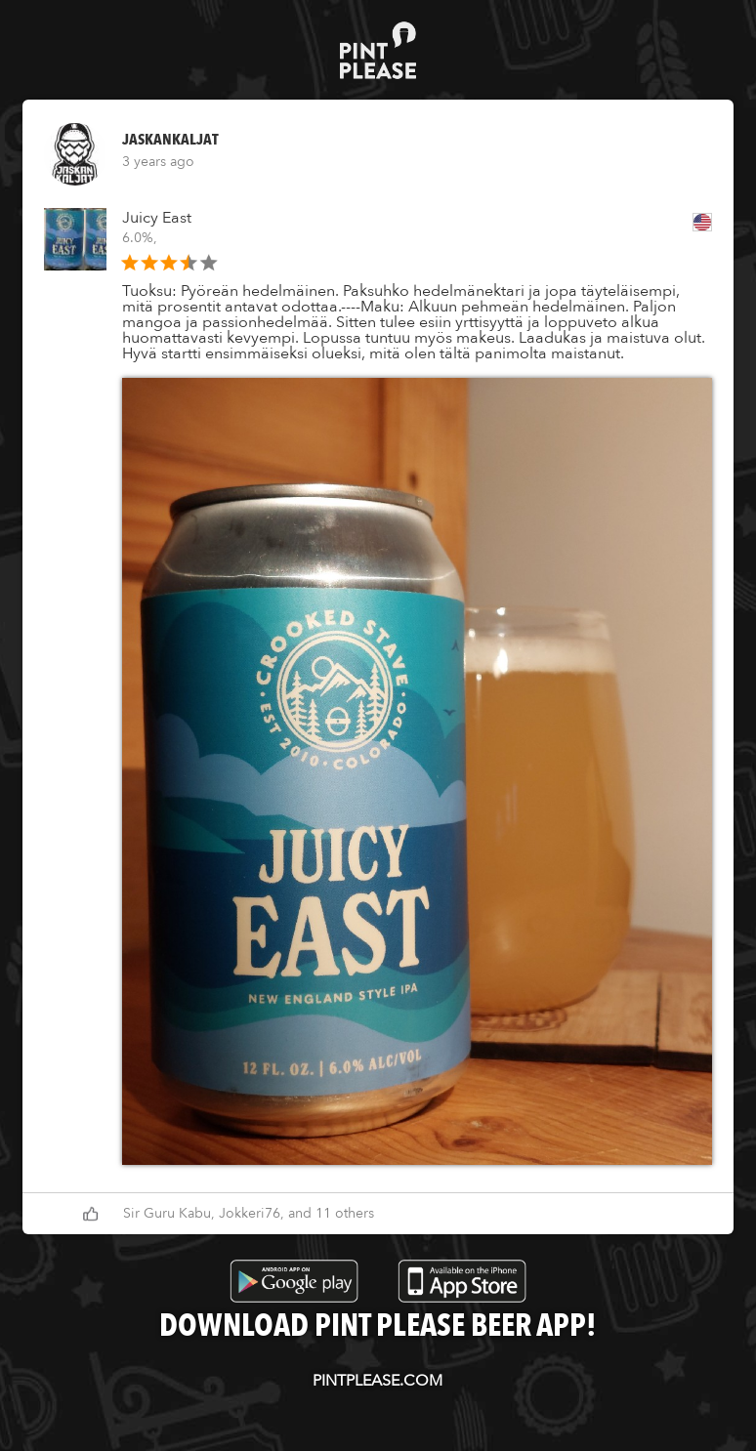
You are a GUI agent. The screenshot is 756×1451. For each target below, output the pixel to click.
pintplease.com (377, 1381)
